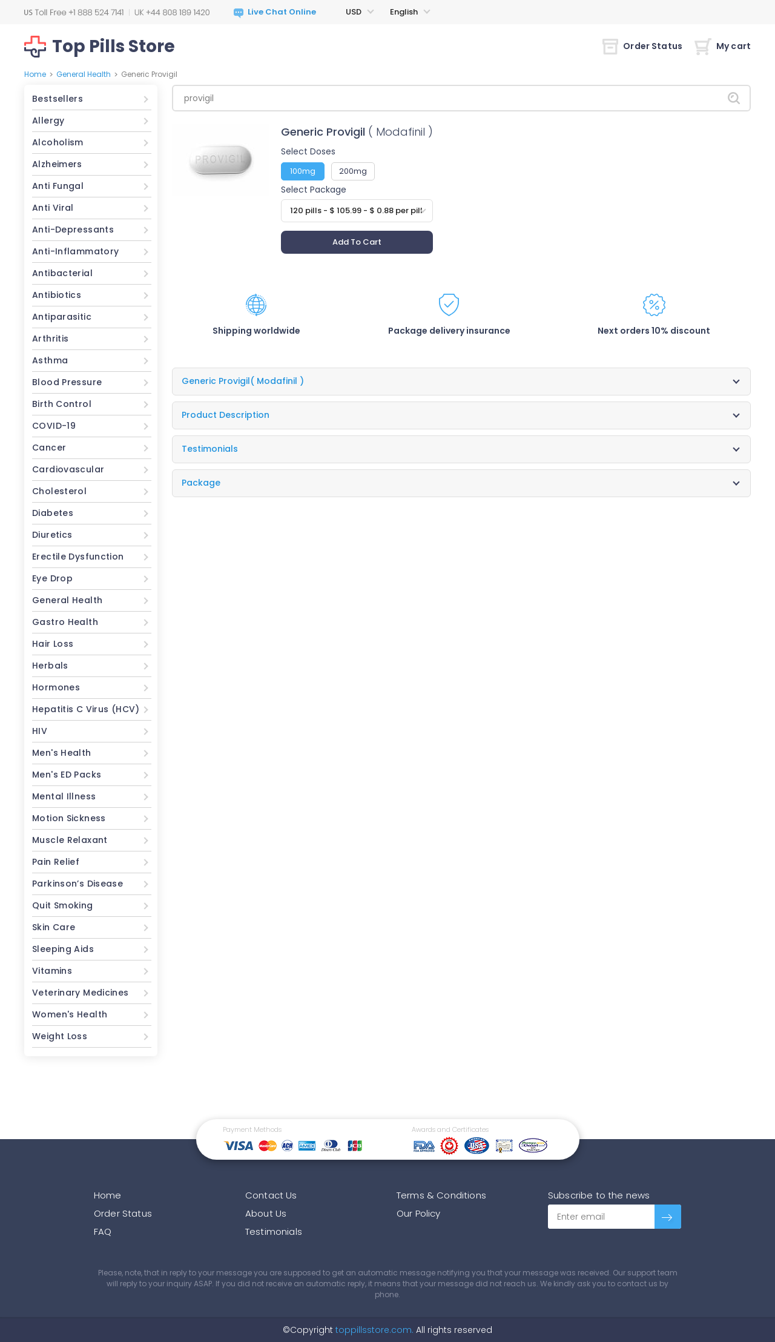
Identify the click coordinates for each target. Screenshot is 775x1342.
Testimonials (273, 1231)
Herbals (50, 665)
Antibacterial (62, 273)
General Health (83, 74)
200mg (353, 171)
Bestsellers (57, 99)
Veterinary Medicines (80, 993)
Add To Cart (356, 242)
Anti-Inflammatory (75, 251)
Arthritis (50, 338)
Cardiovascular (68, 469)
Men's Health (61, 753)
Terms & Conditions (441, 1195)
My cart (722, 46)
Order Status (642, 46)
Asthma (50, 360)
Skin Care (53, 927)
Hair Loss (52, 644)
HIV (39, 731)
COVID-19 (54, 426)
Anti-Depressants (73, 229)
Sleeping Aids (63, 949)
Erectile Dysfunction (78, 556)
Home (35, 74)
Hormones (56, 687)
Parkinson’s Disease (77, 884)
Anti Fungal (58, 186)
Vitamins (52, 971)
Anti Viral (53, 208)
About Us (265, 1213)
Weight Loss (59, 1036)
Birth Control (61, 404)
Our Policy (419, 1213)
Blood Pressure (67, 382)
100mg (302, 171)
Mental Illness (64, 796)
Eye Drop (52, 578)
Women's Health (69, 1014)
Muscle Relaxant (70, 840)
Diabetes (52, 513)
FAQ (102, 1231)
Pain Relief (55, 862)
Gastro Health (65, 622)
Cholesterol (59, 491)
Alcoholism (58, 142)
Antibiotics (56, 295)
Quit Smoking (62, 905)
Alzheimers (57, 164)
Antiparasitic (61, 317)
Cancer (49, 447)
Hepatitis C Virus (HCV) (86, 709)
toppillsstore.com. (373, 1330)
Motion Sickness (69, 818)
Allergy (48, 120)
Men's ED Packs (66, 775)
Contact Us (271, 1195)
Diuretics (52, 535)
